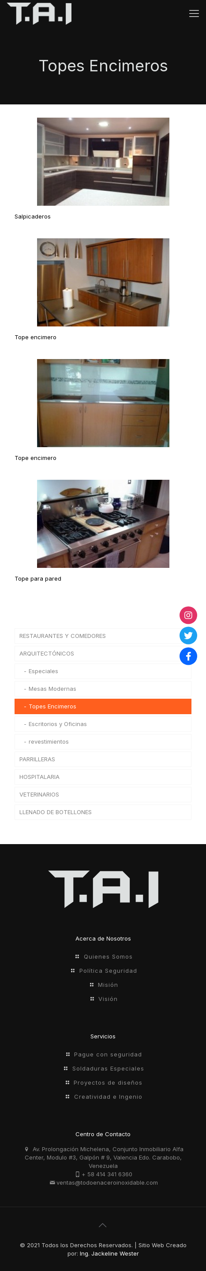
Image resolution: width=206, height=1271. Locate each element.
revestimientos (49, 741)
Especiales (43, 670)
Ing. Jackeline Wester (109, 1253)
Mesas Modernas (52, 688)
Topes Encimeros (52, 706)
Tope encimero (35, 337)
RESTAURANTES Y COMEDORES (62, 635)
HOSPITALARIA (39, 776)
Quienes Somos (108, 956)
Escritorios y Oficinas (58, 723)
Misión (108, 984)
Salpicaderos (33, 216)
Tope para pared (38, 578)
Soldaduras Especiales (108, 1068)
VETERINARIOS (39, 794)
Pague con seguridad (108, 1054)
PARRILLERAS (37, 759)
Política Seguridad (108, 970)
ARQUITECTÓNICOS (46, 653)
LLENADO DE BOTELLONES (55, 811)
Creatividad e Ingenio (108, 1096)
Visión (108, 998)
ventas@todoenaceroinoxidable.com (107, 1182)
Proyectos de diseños (108, 1082)
